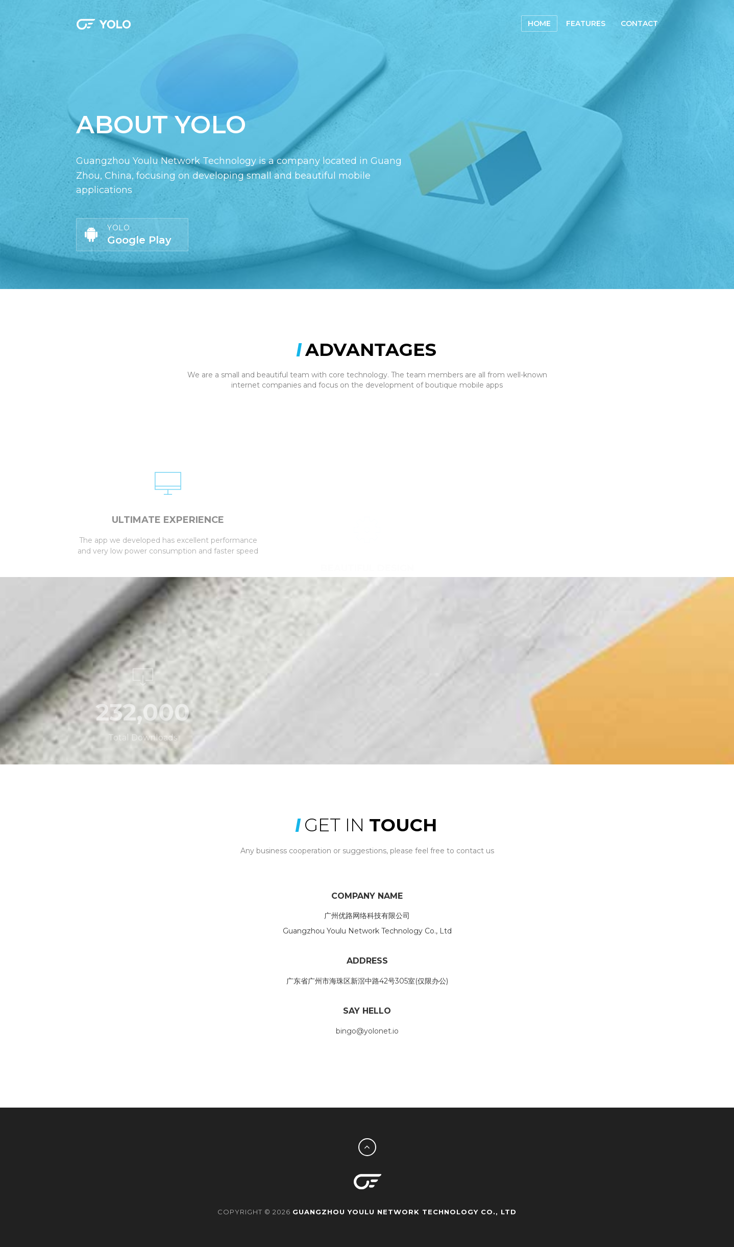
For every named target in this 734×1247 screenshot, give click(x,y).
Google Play (131, 234)
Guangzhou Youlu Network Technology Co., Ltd (404, 1212)
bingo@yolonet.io (367, 1031)
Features (585, 23)
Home (539, 23)
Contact (639, 23)
